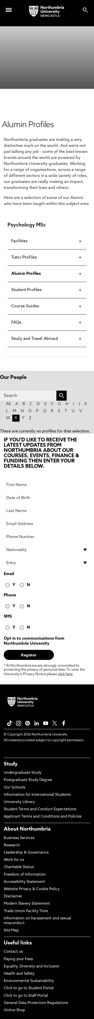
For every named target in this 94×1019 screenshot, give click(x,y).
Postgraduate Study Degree (28, 780)
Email (9, 574)
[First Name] (47, 485)
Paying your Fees (18, 959)
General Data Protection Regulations (36, 1003)
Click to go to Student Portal (29, 988)
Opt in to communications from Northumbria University (34, 641)
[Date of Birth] (47, 498)
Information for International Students (37, 795)
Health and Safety (19, 974)
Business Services (19, 838)
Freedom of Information (25, 875)
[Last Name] (47, 511)
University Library (19, 802)
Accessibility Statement (24, 882)
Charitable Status (19, 867)
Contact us (13, 952)
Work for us (14, 860)
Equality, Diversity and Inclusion (31, 966)
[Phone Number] (47, 537)
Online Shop (14, 1010)
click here (65, 674)
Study (11, 764)
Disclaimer (13, 896)
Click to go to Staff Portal (26, 996)
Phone (10, 595)
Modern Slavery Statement (27, 904)
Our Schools (14, 788)
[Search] (28, 396)
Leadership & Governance (26, 853)
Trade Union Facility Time (26, 911)
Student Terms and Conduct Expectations (40, 809)
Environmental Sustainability (29, 981)
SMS (8, 617)
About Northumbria (27, 829)
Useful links (18, 943)
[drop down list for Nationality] (47, 550)
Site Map (11, 930)
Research (12, 845)
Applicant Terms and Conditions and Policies (42, 817)
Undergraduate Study (22, 773)
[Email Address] (47, 524)
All (8, 404)
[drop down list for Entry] (47, 563)
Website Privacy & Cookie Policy (32, 889)
